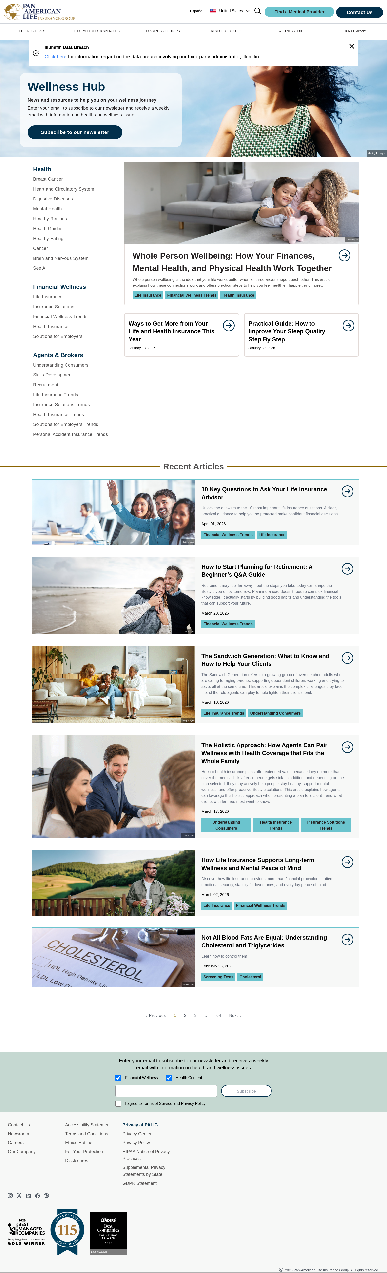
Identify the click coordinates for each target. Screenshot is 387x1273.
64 (218, 1015)
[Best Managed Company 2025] (28, 1233)
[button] (230, 11)
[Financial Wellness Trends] (72, 317)
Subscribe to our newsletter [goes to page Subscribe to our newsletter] (75, 132)
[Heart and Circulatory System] (72, 189)
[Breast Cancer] (72, 179)
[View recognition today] (110, 1233)
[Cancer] (72, 248)
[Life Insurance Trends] (72, 395)
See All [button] (40, 268)
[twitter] (20, 1196)
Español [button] (196, 11)
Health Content (189, 1078)
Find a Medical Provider (299, 11)
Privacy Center (137, 1133)
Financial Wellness (141, 1078)
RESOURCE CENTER (226, 31)
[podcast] (46, 1196)
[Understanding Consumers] (72, 365)
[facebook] (37, 1196)
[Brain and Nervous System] (72, 258)
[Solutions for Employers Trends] (72, 424)
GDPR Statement (139, 1183)
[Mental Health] (72, 209)
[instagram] (11, 1196)
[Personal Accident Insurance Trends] (72, 434)
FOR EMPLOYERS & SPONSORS (97, 31)
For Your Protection (84, 1151)
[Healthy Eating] (72, 238)
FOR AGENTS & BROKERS (161, 31)
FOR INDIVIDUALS (32, 31)
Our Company (22, 1151)
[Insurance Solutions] (72, 307)
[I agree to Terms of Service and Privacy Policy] (118, 1104)
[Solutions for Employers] (72, 336)
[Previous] (155, 1016)
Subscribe (246, 1091)
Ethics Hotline (78, 1142)
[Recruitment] (72, 385)
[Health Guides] (72, 229)
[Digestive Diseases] (72, 199)
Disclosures (76, 1160)
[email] (166, 1091)
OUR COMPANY (355, 31)
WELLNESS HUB (290, 31)
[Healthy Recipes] (72, 219)
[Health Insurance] (72, 326)
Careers (16, 1142)
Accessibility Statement (88, 1124)
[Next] (236, 1016)
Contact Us (360, 12)
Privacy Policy (136, 1142)
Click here (56, 56)
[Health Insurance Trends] (72, 414)
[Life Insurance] (72, 297)
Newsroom (18, 1133)
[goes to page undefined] (342, 255)
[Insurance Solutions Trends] (72, 405)
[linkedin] (29, 1196)
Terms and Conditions (86, 1133)
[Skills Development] (72, 375)
